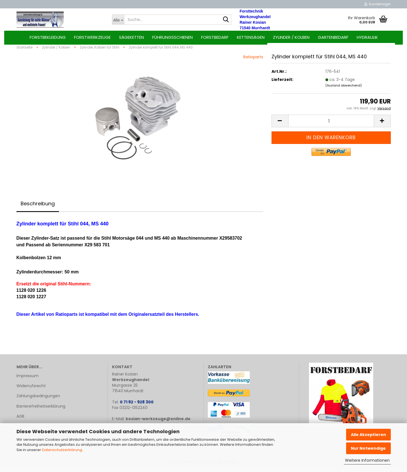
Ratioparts (253, 60)
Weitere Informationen (367, 460)
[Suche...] (118, 20)
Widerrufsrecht (31, 389)
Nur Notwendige (368, 448)
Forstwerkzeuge (92, 37)
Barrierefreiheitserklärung (40, 409)
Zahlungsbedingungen (38, 399)
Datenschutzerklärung (62, 449)
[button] (280, 124)
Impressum (27, 379)
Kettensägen (251, 37)
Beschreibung (38, 206)
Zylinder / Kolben (291, 37)
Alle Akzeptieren (368, 434)
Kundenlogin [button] (377, 4)
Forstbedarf (215, 37)
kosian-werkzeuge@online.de (158, 422)
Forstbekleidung (48, 37)
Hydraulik (367, 37)
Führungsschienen (172, 37)
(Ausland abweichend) (343, 88)
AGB (20, 419)
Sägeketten (131, 37)
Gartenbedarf (333, 37)
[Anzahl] (331, 124)
